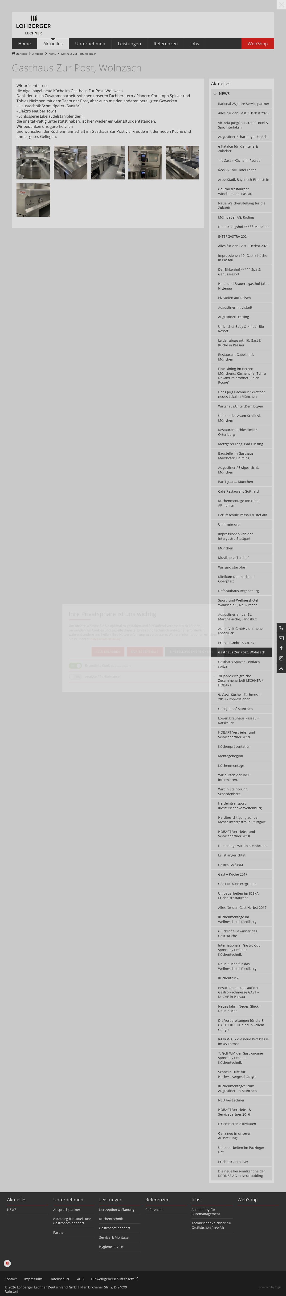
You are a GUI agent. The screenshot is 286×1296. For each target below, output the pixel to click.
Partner (59, 1232)
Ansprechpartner (66, 1209)
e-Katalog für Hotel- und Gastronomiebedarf (72, 1221)
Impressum (33, 1279)
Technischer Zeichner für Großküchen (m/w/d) (211, 1225)
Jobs (196, 1199)
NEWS (52, 53)
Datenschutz (59, 1279)
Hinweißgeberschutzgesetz (114, 1279)
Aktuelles (37, 53)
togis (278, 1287)
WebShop (247, 1199)
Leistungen (111, 1199)
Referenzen (157, 1199)
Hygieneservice (111, 1246)
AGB (80, 1279)
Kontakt (11, 1279)
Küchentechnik (111, 1219)
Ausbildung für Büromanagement (206, 1211)
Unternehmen (68, 1199)
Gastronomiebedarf (114, 1228)
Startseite (21, 53)
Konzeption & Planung (116, 1209)
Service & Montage (114, 1237)
